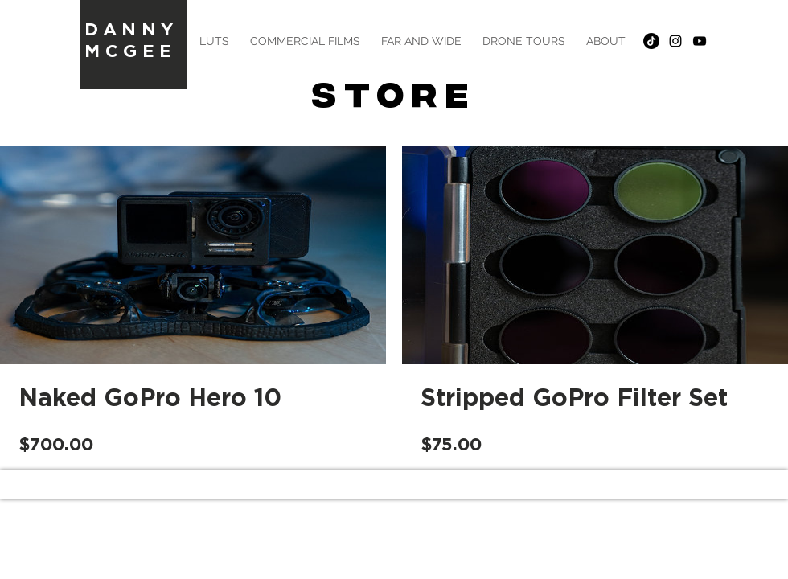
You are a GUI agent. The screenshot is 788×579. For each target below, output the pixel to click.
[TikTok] (651, 41)
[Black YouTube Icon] (700, 41)
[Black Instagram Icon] (675, 41)
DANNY (131, 28)
